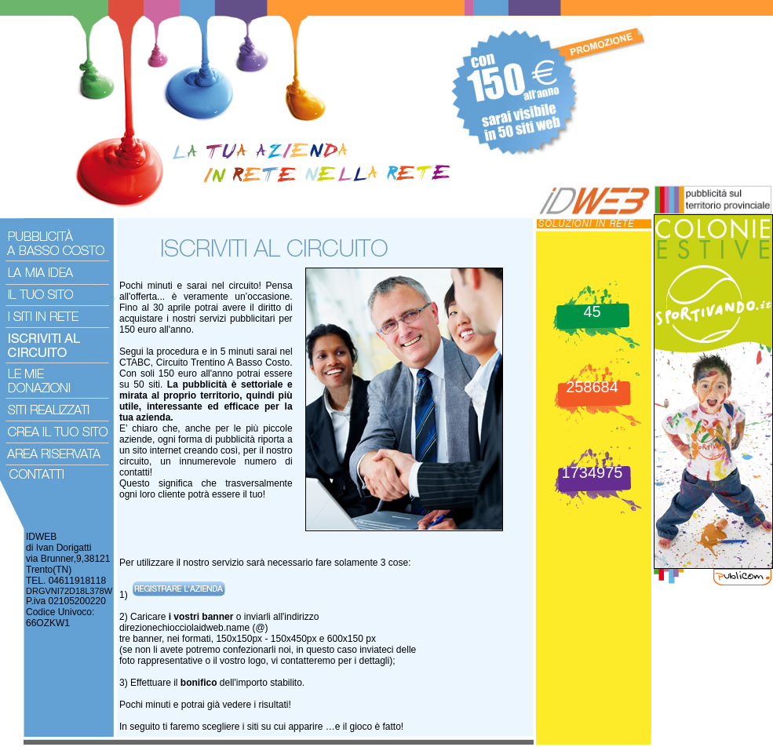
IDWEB (41, 536)
